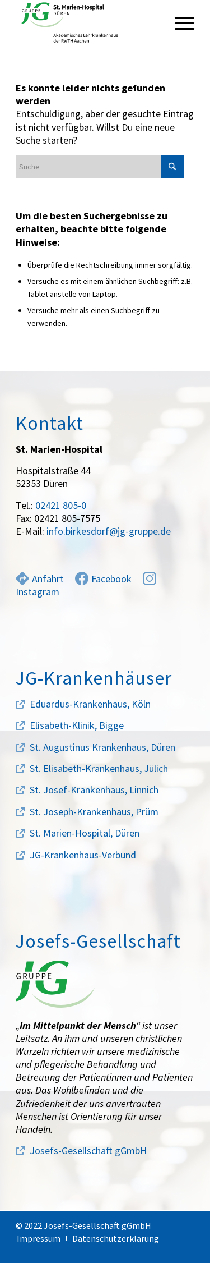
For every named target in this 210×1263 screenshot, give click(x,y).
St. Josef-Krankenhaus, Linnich (94, 789)
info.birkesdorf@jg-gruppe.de (108, 531)
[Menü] (179, 22)
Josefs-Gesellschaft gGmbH (88, 1150)
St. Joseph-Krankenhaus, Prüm (94, 811)
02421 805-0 (60, 505)
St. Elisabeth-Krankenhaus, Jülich (99, 768)
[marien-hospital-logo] (87, 22)
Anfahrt (40, 578)
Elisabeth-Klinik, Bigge (77, 725)
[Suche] (100, 166)
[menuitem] (179, 22)
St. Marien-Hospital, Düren (84, 832)
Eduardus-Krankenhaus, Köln (90, 703)
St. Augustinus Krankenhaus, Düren (102, 747)
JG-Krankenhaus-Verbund (83, 854)
